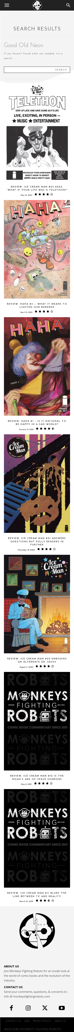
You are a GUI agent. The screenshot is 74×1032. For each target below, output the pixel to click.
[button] (6, 5)
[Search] (68, 5)
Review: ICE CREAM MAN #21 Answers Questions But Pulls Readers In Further (37, 541)
